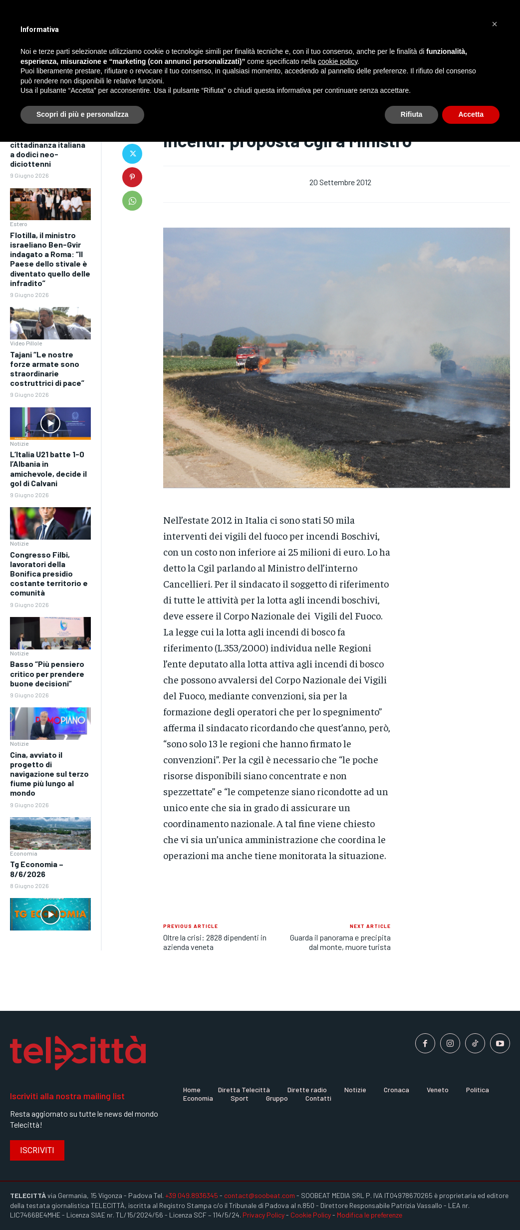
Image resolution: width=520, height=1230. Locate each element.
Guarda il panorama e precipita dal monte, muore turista (340, 941)
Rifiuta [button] (412, 114)
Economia (23, 853)
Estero (18, 223)
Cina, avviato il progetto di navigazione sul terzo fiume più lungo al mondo (49, 774)
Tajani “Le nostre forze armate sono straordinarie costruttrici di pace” (47, 368)
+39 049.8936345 (191, 1195)
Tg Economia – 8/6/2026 (36, 868)
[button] (495, 24)
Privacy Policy (263, 1215)
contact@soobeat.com (259, 1195)
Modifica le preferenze (369, 1215)
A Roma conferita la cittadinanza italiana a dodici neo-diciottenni (47, 149)
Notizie (19, 443)
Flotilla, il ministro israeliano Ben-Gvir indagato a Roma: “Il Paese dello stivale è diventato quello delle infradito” (50, 259)
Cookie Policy (310, 1215)
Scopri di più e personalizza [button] (82, 114)
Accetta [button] (471, 114)
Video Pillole (26, 342)
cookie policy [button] (337, 61)
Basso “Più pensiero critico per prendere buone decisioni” (47, 673)
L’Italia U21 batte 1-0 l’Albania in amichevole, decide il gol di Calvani (48, 468)
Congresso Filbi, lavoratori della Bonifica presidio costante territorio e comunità (49, 574)
